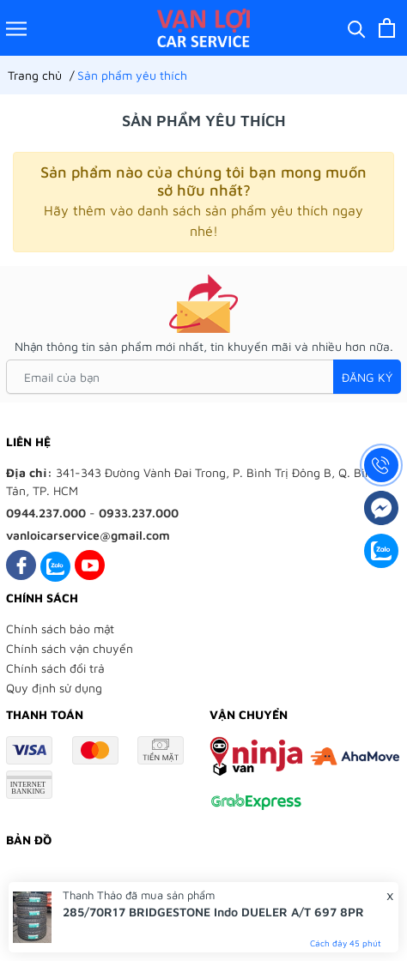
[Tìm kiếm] (357, 28)
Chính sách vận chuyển (69, 648)
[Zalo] (55, 565)
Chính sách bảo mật (60, 628)
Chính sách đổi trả (55, 668)
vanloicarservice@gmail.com (88, 535)
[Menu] (16, 28)
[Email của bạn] (203, 377)
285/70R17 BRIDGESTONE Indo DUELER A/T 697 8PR (213, 911)
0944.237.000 (46, 512)
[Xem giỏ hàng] (387, 28)
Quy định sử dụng (54, 687)
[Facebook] (21, 565)
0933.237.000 (139, 512)
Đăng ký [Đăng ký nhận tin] (367, 377)
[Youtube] (90, 565)
